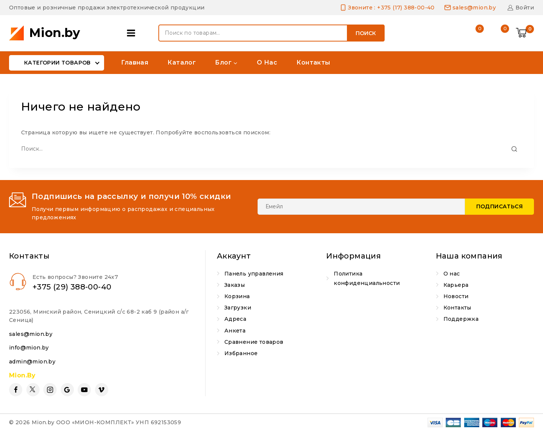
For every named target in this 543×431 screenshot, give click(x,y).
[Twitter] (33, 389)
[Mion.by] (44, 33)
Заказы (234, 285)
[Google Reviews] (67, 389)
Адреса (235, 319)
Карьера (456, 285)
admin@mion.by (32, 361)
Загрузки (237, 307)
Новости (456, 296)
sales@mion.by (30, 334)
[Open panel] (133, 33)
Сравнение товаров (254, 342)
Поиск (366, 33)
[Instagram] (50, 389)
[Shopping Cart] (525, 33)
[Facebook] (15, 389)
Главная (134, 62)
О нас (267, 62)
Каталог (181, 62)
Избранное (241, 353)
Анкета (234, 330)
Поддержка (461, 319)
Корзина (237, 296)
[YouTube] (84, 389)
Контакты (313, 62)
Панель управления (254, 273)
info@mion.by (29, 347)
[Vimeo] (101, 389)
